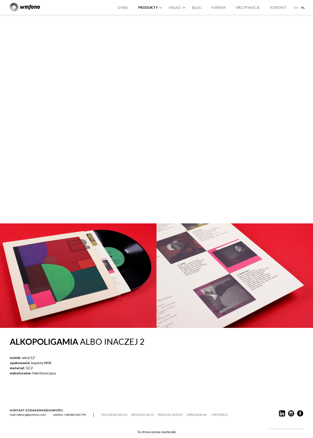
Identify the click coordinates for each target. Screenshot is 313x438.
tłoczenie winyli (114, 414)
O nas (123, 7)
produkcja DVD (170, 414)
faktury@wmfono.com (31, 414)
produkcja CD (142, 414)
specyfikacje (248, 7)
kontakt (278, 7)
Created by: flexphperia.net (285, 428)
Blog (196, 7)
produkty (148, 7)
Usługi (175, 7)
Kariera (218, 7)
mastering (220, 414)
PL (303, 7)
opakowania (197, 414)
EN (296, 7)
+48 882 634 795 (75, 414)
